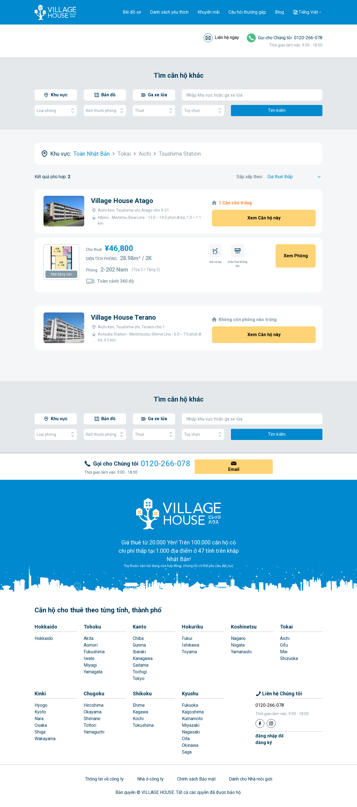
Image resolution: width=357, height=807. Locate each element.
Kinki (40, 693)
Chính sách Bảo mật (196, 779)
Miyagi (90, 665)
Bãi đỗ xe (132, 12)
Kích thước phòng (105, 110)
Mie (284, 651)
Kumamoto (192, 718)
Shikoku (142, 693)
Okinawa (190, 745)
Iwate (89, 658)
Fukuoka (190, 705)
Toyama (189, 651)
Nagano (238, 638)
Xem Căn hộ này (264, 218)
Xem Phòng (296, 255)
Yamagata (93, 671)
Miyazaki (190, 725)
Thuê (154, 110)
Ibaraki (139, 651)
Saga (187, 752)
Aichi (285, 638)
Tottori (90, 725)
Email (233, 469)
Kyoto (40, 712)
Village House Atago (122, 201)
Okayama (93, 712)
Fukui (187, 638)
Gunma (139, 645)
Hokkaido (46, 627)
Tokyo (138, 678)
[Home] (178, 513)
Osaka (41, 725)
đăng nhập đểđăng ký (269, 739)
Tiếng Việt (308, 12)
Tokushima (143, 725)
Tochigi (140, 671)
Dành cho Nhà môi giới (250, 779)
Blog (279, 12)
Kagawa (140, 712)
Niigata (238, 645)
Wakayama (45, 738)
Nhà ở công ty (150, 779)
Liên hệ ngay (227, 37)
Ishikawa (190, 645)
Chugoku (94, 693)
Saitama (140, 665)
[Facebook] (259, 723)
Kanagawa (143, 658)
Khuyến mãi (208, 12)
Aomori (91, 645)
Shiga (40, 732)
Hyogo (41, 705)
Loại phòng (56, 110)
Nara (39, 718)
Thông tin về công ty (104, 779)
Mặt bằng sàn (61, 274)
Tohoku (92, 627)
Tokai (286, 627)
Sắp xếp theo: (250, 176)
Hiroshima (93, 705)
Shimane (92, 718)
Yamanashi (241, 651)
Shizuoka (289, 658)
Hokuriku (192, 627)
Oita (186, 738)
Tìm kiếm (277, 110)
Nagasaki (191, 732)
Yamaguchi (94, 732)
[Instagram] (271, 723)
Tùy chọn (203, 110)
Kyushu (190, 693)
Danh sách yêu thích (169, 12)
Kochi (138, 718)
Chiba (138, 638)
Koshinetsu (244, 627)
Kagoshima (193, 712)
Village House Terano (123, 317)
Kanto (139, 627)
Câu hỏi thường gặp (247, 12)
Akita (88, 638)
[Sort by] (294, 176)
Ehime (139, 705)
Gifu (284, 645)
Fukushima (94, 651)
